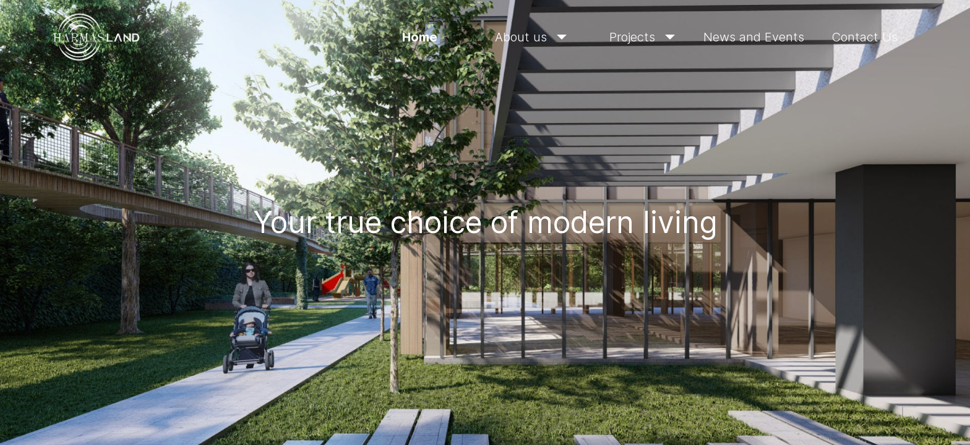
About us (531, 37)
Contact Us (865, 37)
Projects (642, 37)
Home (419, 37)
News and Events (753, 37)
